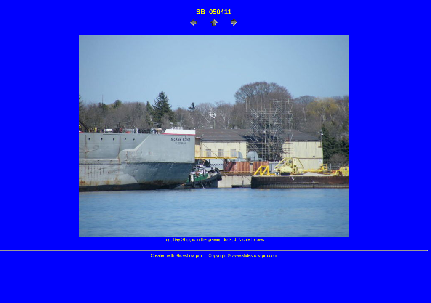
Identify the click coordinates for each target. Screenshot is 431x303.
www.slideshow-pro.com (254, 255)
